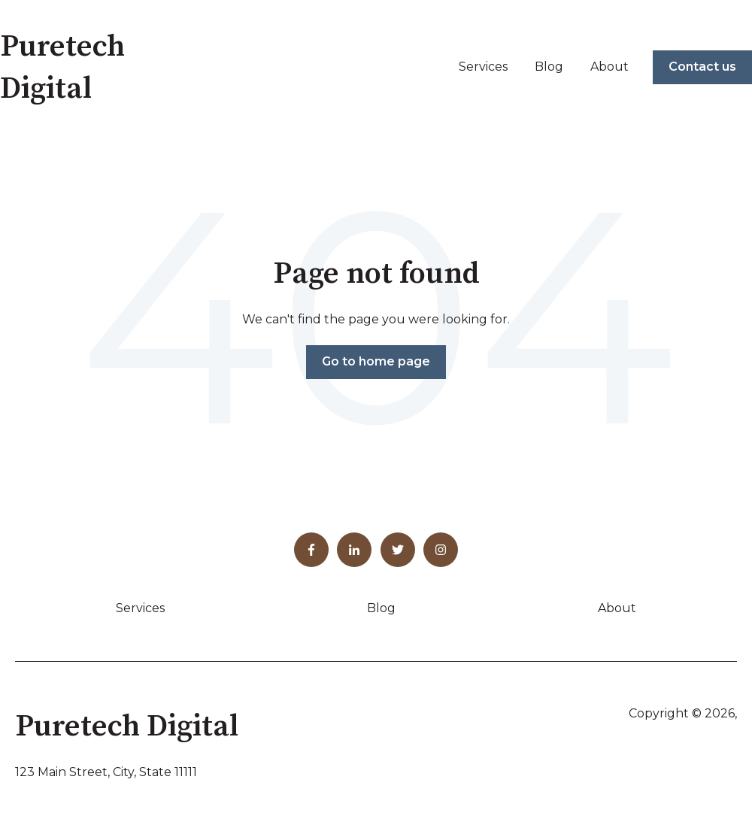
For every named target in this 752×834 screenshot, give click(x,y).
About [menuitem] (617, 608)
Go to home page (376, 361)
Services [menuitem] (140, 608)
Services (483, 66)
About (609, 66)
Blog (549, 66)
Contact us (702, 66)
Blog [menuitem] (381, 608)
